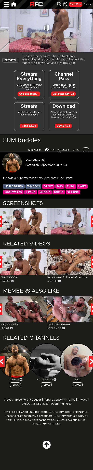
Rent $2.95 (28, 126)
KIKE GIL (5, 328)
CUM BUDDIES (9, 277)
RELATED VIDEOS (26, 244)
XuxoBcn (32, 160)
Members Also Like (31, 291)
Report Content (54, 399)
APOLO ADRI (54, 328)
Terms (71, 399)
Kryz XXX (52, 281)
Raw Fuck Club (36, 4)
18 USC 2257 (40, 403)
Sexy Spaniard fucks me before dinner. (67, 277)
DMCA (26, 403)
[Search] (59, 4)
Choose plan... (28, 94)
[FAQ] (65, 4)
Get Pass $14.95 (63, 94)
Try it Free (75, 4)
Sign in (87, 4)
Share (63, 150)
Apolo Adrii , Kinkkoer (58, 324)
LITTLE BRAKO (45, 380)
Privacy (83, 399)
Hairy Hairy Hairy (9, 324)
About (8, 399)
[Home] (13, 4)
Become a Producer (28, 399)
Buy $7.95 (63, 126)
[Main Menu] (6, 4)
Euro (77, 380)
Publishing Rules (61, 403)
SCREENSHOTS (23, 203)
